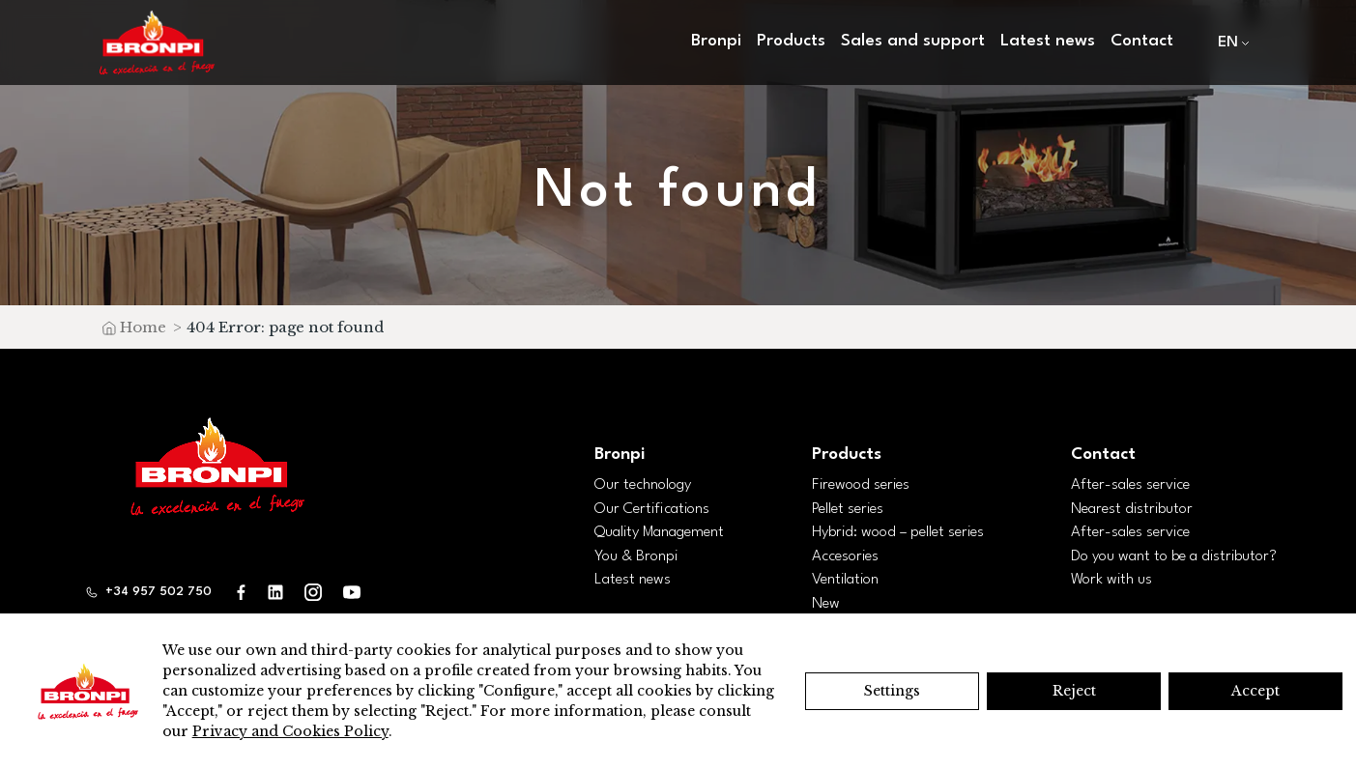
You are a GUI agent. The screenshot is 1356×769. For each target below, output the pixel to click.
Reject (1074, 690)
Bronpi (716, 41)
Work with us (1111, 579)
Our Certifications (651, 509)
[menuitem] (1229, 43)
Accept (1255, 690)
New (826, 604)
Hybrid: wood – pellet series (898, 532)
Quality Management (659, 532)
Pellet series (847, 509)
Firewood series (860, 485)
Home (143, 327)
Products (791, 41)
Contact (1142, 41)
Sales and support (913, 41)
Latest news (1047, 41)
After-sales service (1130, 485)
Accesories (845, 556)
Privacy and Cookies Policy (290, 731)
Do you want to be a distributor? (1174, 556)
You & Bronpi (636, 556)
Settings (892, 690)
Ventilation (845, 579)
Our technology (642, 485)
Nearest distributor (1132, 509)
